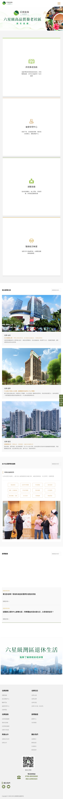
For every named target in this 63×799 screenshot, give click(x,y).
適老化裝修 (5, 722)
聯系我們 (34, 750)
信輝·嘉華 (34, 699)
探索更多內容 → (56, 290)
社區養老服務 (5, 726)
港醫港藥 (4, 695)
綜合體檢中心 (5, 699)
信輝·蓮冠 (34, 702)
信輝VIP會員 (5, 729)
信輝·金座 (34, 695)
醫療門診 (4, 702)
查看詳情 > (6, 601)
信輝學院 (4, 709)
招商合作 (4, 742)
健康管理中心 (5, 706)
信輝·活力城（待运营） (38, 706)
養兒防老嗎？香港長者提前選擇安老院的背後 (19, 594)
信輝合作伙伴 (5, 739)
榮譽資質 (34, 742)
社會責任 (34, 746)
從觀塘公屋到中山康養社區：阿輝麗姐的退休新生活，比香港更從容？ (28, 612)
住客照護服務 (5, 719)
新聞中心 (34, 719)
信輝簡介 (34, 739)
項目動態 (34, 722)
